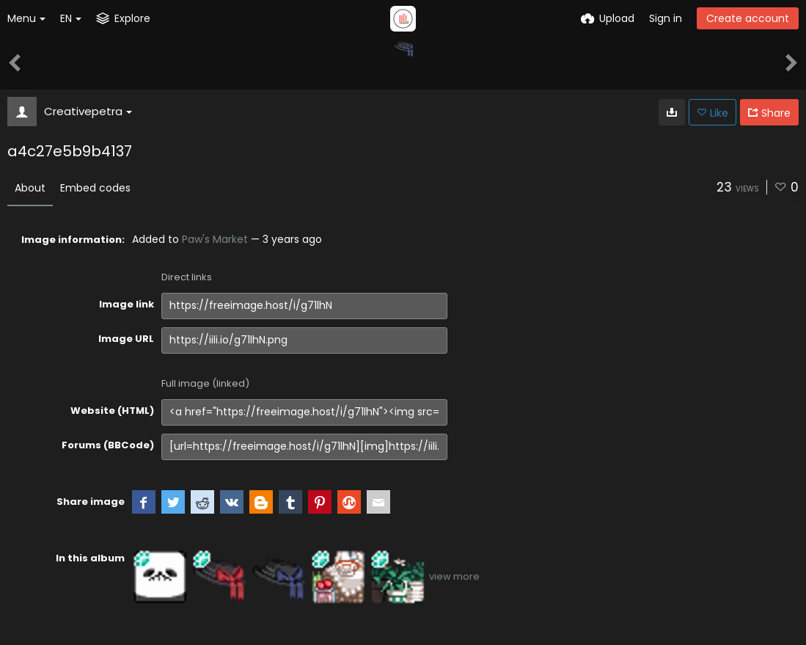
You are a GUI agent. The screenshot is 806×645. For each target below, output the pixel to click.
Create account (747, 18)
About (30, 188)
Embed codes (95, 188)
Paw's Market (215, 239)
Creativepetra (88, 111)
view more (454, 576)
